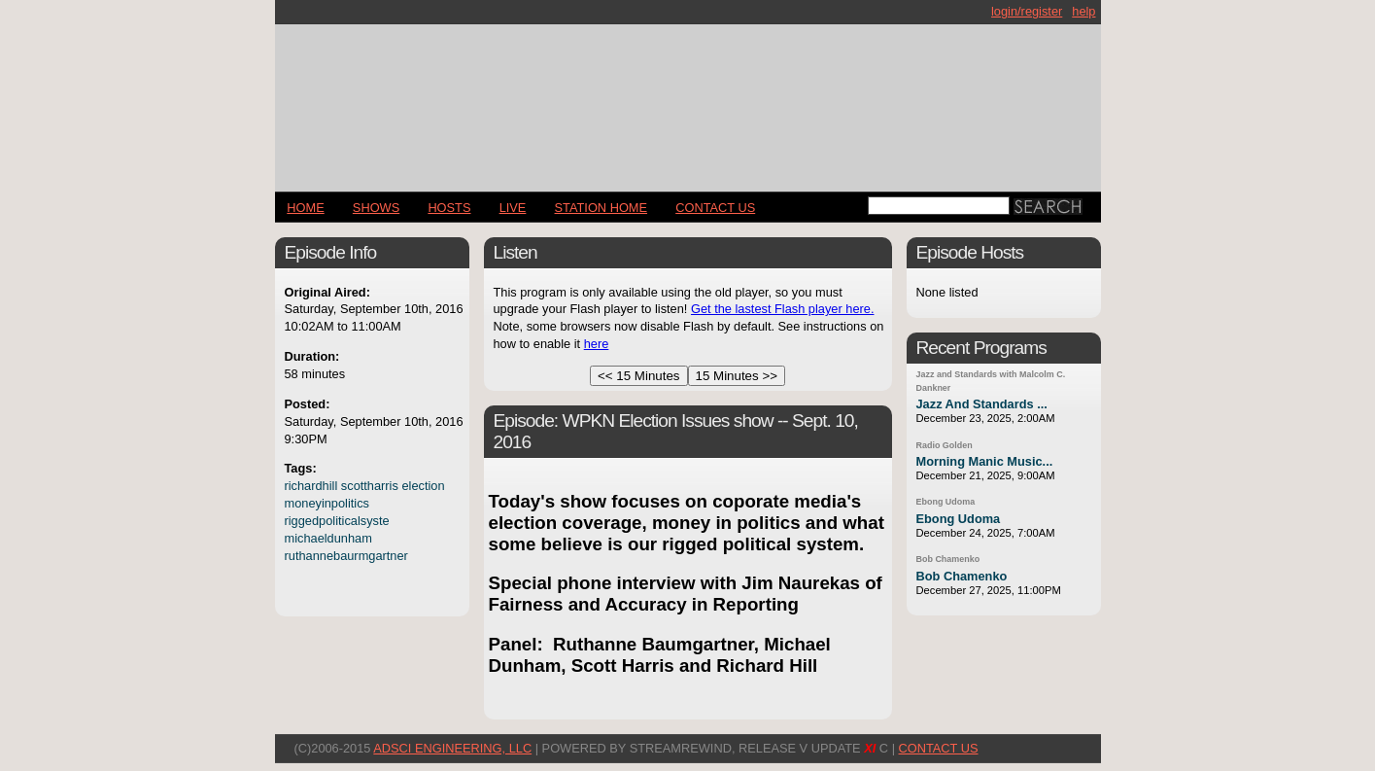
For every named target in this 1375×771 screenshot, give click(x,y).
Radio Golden (944, 445)
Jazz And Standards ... (982, 404)
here (596, 343)
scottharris (369, 485)
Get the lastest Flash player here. (783, 308)
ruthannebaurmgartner (346, 555)
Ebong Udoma (946, 502)
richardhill (311, 485)
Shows (376, 207)
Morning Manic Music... (984, 461)
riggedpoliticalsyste (337, 520)
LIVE (513, 207)
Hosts (449, 207)
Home (305, 207)
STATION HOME (601, 207)
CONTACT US (715, 207)
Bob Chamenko (948, 559)
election (422, 485)
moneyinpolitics (327, 503)
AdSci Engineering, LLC (452, 748)
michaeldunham (328, 538)
